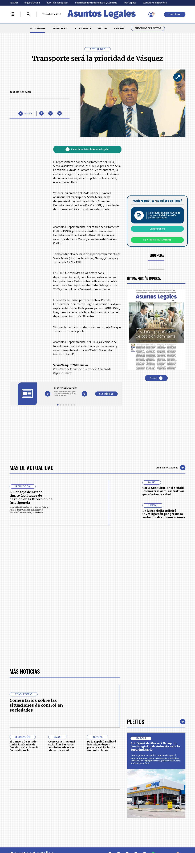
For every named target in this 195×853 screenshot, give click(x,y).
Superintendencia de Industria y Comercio (96, 2)
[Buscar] (28, 14)
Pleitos (135, 721)
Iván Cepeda (130, 2)
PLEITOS (102, 28)
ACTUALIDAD (37, 28)
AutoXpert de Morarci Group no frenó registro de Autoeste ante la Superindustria (155, 746)
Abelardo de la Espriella (155, 2)
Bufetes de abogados (57, 2)
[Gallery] (66, 392)
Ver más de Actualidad (170, 467)
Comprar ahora (157, 228)
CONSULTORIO (59, 28)
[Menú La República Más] (12, 14)
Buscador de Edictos (148, 28)
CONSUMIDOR (83, 28)
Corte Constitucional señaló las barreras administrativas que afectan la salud (163, 491)
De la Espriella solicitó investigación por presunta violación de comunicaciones (163, 514)
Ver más (156, 378)
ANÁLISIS (119, 28)
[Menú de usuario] (151, 14)
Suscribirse (174, 14)
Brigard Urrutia (32, 2)
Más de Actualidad (32, 468)
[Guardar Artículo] (25, 113)
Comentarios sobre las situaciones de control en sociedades (36, 705)
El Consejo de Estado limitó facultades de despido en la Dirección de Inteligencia (31, 497)
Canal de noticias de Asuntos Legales (87, 149)
